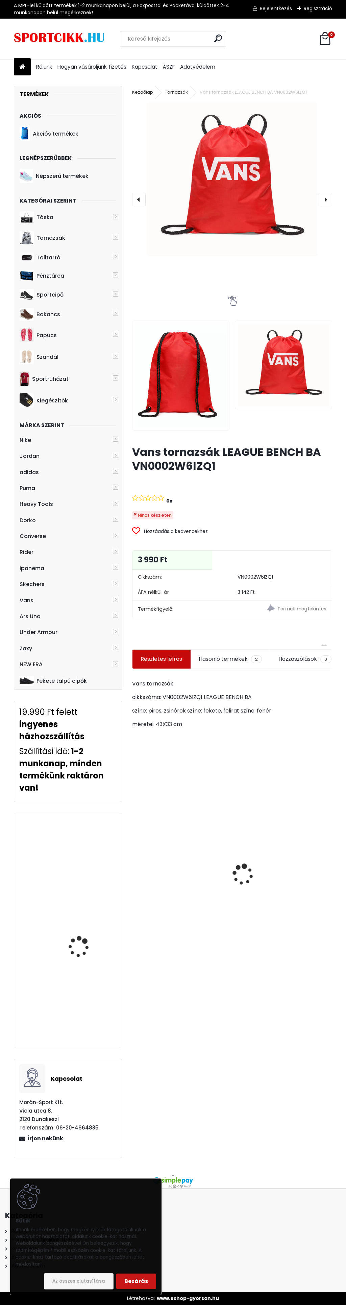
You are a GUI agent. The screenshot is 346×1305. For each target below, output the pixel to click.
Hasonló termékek (230, 659)
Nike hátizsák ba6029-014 (171, 901)
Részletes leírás (161, 659)
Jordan (30, 456)
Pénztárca (42, 275)
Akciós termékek (49, 133)
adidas (29, 472)
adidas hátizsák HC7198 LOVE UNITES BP (87, 843)
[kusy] (153, 941)
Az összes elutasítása (78, 1281)
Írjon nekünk (45, 1138)
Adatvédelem (197, 66)
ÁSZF (169, 66)
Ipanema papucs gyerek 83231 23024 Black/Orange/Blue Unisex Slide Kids (87, 1008)
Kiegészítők (44, 400)
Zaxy (26, 648)
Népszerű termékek (54, 176)
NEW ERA (31, 664)
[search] (218, 38)
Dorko (28, 520)
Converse (33, 536)
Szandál (39, 357)
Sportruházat (44, 379)
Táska (36, 217)
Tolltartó (40, 257)
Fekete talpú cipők (53, 680)
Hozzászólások (304, 659)
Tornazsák (42, 238)
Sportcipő (42, 295)
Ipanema (32, 568)
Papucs (38, 335)
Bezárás (136, 1281)
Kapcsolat (144, 66)
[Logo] (60, 39)
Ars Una (30, 616)
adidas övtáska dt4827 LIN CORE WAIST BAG (282, 874)
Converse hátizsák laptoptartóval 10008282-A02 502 (80, 918)
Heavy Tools (36, 504)
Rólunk (44, 66)
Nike (25, 440)
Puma (27, 488)
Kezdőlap (142, 92)
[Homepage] (22, 67)
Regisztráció (318, 8)
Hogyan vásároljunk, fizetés (91, 66)
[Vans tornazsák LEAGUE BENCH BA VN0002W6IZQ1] (232, 179)
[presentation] (139, 199)
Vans (26, 600)
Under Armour (38, 632)
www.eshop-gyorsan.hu (188, 1298)
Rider (26, 552)
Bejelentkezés (276, 8)
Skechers (32, 584)
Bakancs (40, 314)
